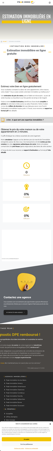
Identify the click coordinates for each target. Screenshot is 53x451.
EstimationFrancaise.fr (14, 258)
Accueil (4, 41)
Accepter (26, 439)
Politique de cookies (19, 448)
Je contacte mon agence (15, 312)
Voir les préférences (26, 444)
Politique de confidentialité (31, 448)
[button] (50, 424)
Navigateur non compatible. (26, 243)
